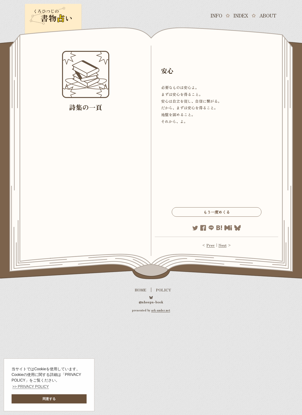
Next (222, 245)
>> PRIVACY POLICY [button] (30, 387)
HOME (140, 290)
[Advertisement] (216, 167)
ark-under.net (160, 310)
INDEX (240, 15)
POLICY (163, 290)
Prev (210, 245)
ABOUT (267, 15)
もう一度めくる (216, 212)
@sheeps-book (151, 301)
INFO (216, 15)
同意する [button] (49, 399)
